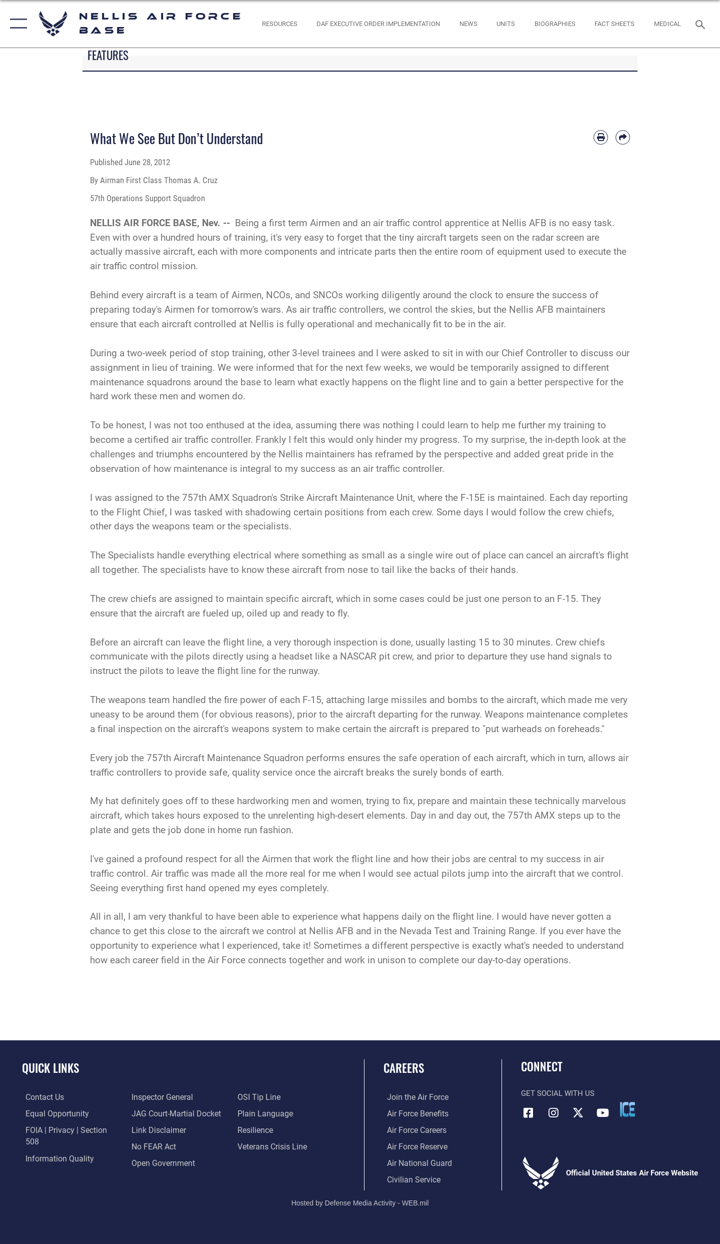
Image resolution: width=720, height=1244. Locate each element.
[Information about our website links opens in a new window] (156, 1112)
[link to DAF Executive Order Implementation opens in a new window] (379, 24)
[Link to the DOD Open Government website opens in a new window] (160, 1145)
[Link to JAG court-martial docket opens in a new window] (173, 1096)
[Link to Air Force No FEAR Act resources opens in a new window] (152, 1129)
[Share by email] (623, 137)
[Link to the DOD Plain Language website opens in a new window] (263, 1096)
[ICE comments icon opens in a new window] (627, 1109)
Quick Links (50, 1067)
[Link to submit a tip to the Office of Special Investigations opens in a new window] (150, 1162)
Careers (404, 1067)
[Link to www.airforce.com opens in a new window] (413, 1096)
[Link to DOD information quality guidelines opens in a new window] (54, 1145)
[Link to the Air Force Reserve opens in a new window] (413, 1145)
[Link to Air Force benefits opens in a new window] (413, 1112)
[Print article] (601, 137)
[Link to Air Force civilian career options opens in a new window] (409, 1178)
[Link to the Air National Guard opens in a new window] (414, 1162)
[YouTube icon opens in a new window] (602, 1112)
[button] (16, 24)
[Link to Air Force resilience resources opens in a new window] (255, 1112)
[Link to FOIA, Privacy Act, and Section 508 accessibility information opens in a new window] (68, 1129)
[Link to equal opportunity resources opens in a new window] (52, 1112)
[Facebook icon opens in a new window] (528, 1112)
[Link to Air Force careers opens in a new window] (413, 1129)
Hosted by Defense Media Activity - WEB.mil (360, 1202)
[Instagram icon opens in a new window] (553, 1112)
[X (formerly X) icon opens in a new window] (578, 1112)
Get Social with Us (557, 1093)
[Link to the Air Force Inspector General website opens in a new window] (51, 1162)
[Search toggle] (701, 24)
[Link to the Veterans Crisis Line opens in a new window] (272, 1129)
